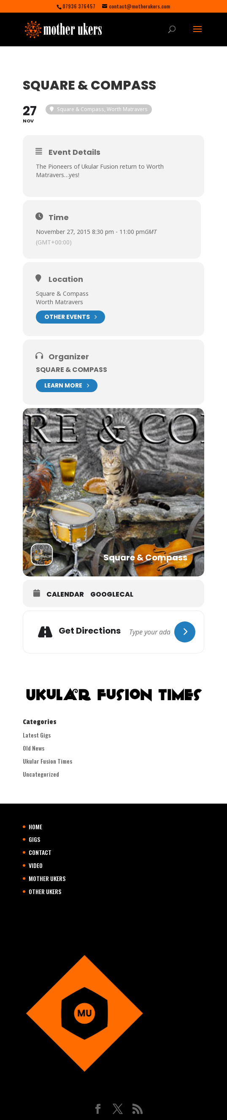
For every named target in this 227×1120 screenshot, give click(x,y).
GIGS (34, 839)
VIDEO (36, 865)
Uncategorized (41, 774)
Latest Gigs (37, 734)
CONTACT (40, 852)
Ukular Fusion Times (47, 760)
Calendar (65, 594)
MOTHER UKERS (47, 878)
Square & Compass (71, 369)
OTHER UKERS (45, 891)
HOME (35, 826)
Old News (33, 747)
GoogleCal (111, 594)
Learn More (66, 385)
